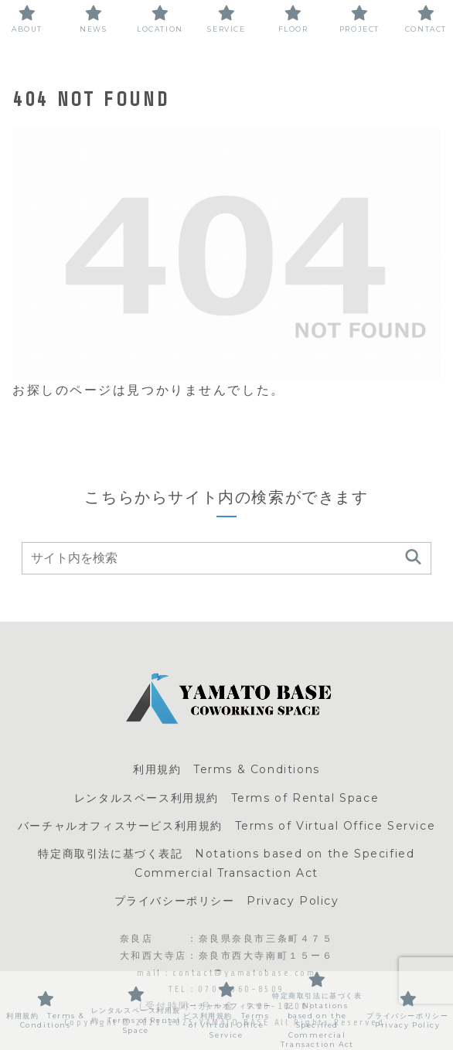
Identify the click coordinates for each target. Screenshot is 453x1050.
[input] (226, 558)
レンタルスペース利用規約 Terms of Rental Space (226, 798)
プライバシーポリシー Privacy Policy (226, 901)
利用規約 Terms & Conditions (226, 769)
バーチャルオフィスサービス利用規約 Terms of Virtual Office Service (226, 826)
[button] (413, 558)
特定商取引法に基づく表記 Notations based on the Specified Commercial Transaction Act (226, 863)
